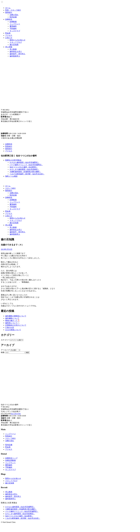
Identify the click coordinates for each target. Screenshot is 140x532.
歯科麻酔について (12, 318)
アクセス (8, 35)
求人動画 (13, 49)
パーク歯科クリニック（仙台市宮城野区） (26, 165)
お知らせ (8, 38)
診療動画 (13, 22)
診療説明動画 (10, 460)
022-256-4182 (16, 414)
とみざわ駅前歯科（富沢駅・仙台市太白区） (27, 174)
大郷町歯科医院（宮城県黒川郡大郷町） (25, 172)
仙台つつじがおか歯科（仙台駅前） (24, 167)
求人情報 (8, 47)
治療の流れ (14, 15)
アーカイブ (5, 350)
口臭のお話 (9, 327)
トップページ (10, 434)
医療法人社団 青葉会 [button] (13, 160)
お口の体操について (13, 330)
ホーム (7, 8)
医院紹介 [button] (8, 190)
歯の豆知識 (14, 45)
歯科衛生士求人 (16, 51)
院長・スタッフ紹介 (13, 10)
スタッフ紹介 (10, 188)
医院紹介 (8, 12)
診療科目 (8, 19)
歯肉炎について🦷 (12, 323)
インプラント (15, 24)
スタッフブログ (16, 42)
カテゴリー (5, 340)
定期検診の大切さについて (15, 325)
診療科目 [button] (8, 197)
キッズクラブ (15, 31)
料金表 (7, 33)
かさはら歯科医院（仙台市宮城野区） (24, 162)
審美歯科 (13, 26)
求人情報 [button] (8, 225)
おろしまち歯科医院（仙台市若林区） (24, 169)
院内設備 (13, 17)
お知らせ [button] (8, 216)
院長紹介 (8, 146)
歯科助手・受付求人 (17, 54)
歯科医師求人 (15, 56)
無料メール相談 (11, 176)
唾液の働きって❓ (12, 320)
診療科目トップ (11, 458)
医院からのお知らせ (17, 40)
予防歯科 (13, 28)
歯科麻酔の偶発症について (15, 316)
